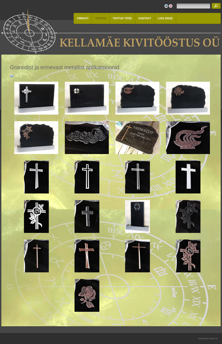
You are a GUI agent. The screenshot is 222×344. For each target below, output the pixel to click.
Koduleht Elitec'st (208, 338)
